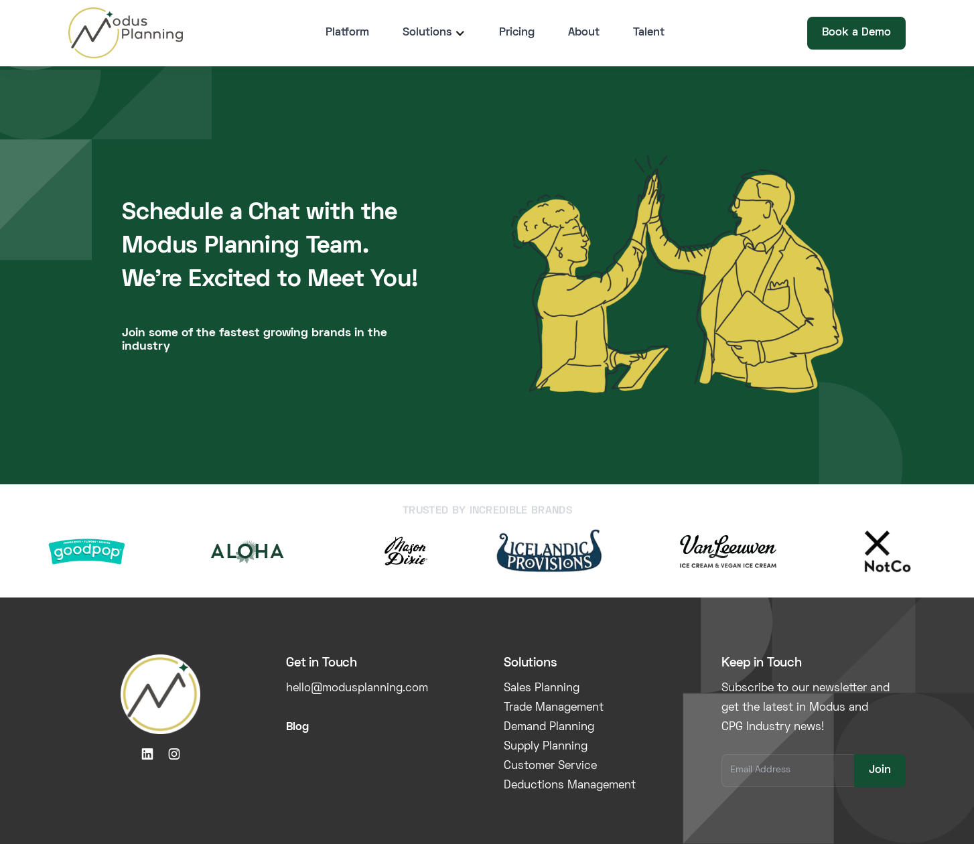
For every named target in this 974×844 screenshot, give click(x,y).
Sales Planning (541, 688)
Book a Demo (856, 32)
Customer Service (550, 766)
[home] (125, 32)
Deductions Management (570, 785)
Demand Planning (549, 727)
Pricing (517, 32)
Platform (347, 32)
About (584, 32)
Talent (649, 32)
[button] (434, 33)
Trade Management (554, 708)
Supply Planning (545, 747)
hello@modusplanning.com (357, 688)
